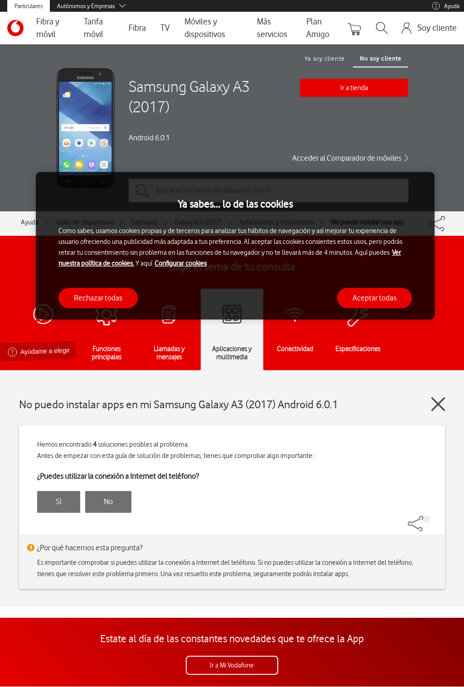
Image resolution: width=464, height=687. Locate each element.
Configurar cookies (181, 263)
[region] (235, 246)
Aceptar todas (374, 297)
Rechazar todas (98, 297)
